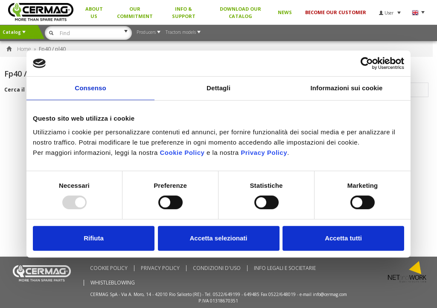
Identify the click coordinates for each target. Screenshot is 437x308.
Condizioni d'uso (217, 268)
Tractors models (183, 32)
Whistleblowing (112, 283)
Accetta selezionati (218, 238)
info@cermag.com (330, 294)
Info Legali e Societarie (285, 268)
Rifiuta (94, 238)
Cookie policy (109, 268)
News (285, 12)
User (390, 13)
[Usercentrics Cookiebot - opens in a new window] (366, 63)
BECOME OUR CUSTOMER (335, 12)
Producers (148, 32)
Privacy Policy (160, 268)
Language (418, 12)
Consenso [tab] (90, 88)
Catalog (14, 32)
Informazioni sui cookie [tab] (347, 88)
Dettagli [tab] (218, 88)
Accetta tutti (343, 238)
